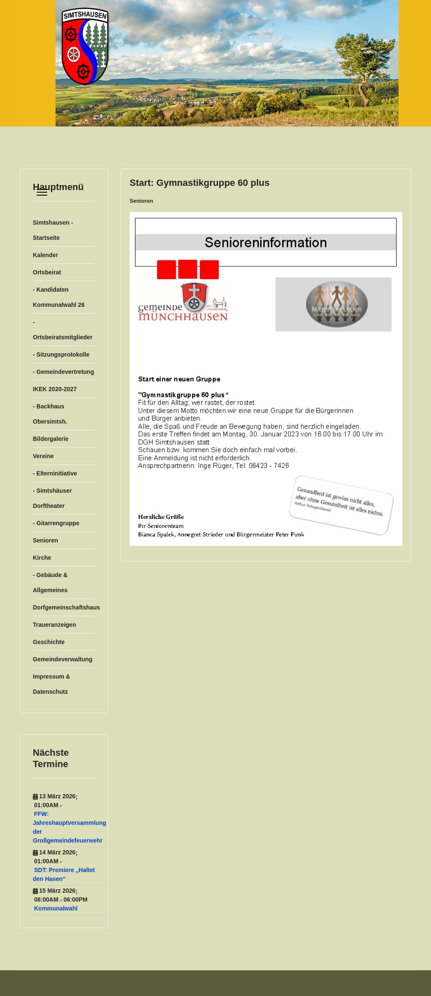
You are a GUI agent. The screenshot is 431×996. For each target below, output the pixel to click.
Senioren (45, 540)
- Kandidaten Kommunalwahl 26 (59, 297)
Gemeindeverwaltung (63, 659)
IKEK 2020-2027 (55, 389)
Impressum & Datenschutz (51, 684)
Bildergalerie (51, 438)
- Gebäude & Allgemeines (50, 582)
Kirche (42, 557)
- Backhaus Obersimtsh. (50, 414)
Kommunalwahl (55, 908)
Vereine (43, 456)
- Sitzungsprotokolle (61, 354)
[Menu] (42, 192)
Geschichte (48, 642)
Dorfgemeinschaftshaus (64, 607)
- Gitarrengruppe (56, 523)
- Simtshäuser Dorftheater (52, 498)
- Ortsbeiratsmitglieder (63, 330)
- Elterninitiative (55, 473)
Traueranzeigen (54, 624)
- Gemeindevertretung (63, 371)
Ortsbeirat (47, 272)
